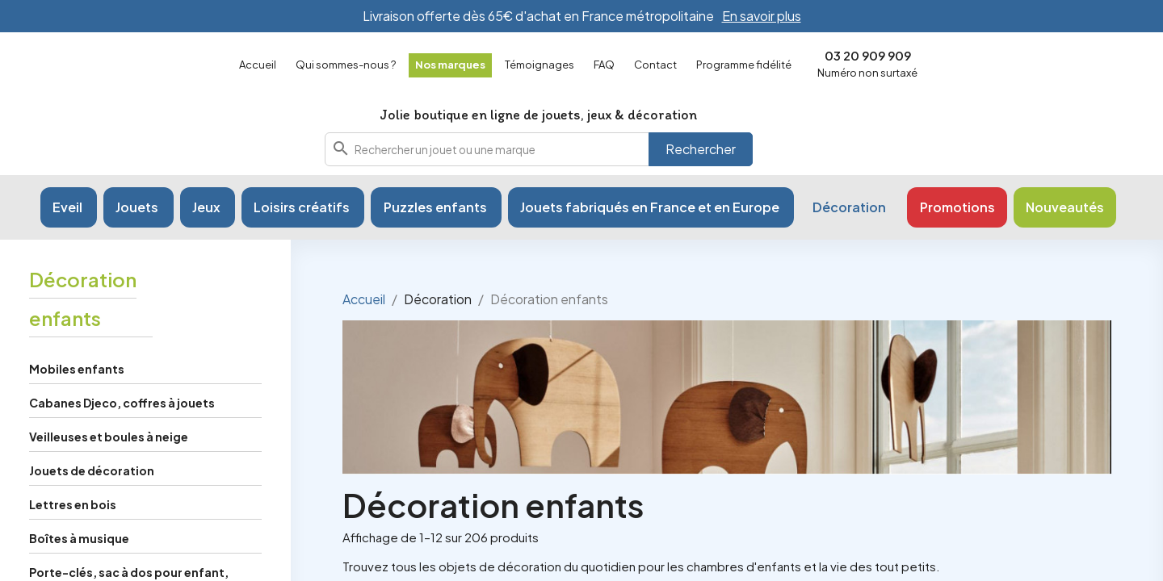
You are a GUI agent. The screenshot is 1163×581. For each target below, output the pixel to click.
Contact (655, 64)
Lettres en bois (72, 529)
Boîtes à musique (79, 563)
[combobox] (539, 161)
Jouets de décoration (91, 495)
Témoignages (539, 64)
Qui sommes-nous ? (346, 64)
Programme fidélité (743, 64)
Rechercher (700, 161)
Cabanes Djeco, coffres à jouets (122, 427)
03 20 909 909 (868, 55)
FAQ (604, 64)
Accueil (257, 64)
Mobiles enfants (76, 394)
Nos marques (450, 64)
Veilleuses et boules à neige (108, 461)
